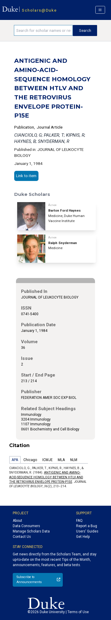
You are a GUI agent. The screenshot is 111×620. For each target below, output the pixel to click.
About (17, 521)
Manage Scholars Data (31, 531)
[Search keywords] (43, 30)
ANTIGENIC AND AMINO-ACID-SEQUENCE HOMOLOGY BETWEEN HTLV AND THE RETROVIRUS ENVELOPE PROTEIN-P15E (46, 477)
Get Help (83, 537)
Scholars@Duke (39, 10)
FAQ (79, 521)
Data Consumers (26, 526)
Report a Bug (86, 526)
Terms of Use (78, 612)
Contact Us (22, 537)
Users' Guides (87, 531)
